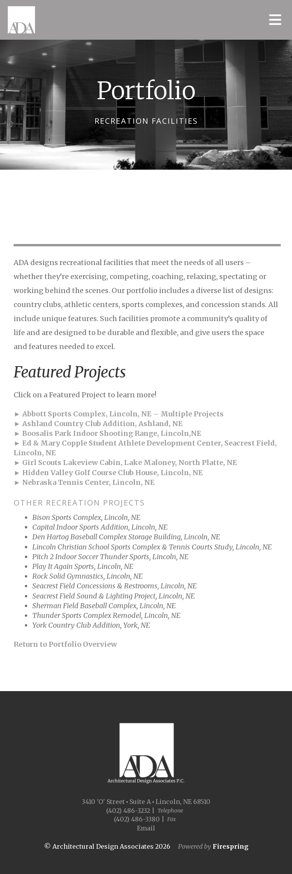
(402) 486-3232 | (130, 810)
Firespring (230, 846)
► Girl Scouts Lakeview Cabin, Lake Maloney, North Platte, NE (125, 462)
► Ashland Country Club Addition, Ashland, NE (98, 423)
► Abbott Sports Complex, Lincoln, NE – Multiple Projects (119, 413)
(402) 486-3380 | (139, 819)
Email (146, 828)
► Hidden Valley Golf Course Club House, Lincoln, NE (108, 472)
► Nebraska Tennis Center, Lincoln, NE (84, 482)
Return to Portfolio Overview (65, 644)
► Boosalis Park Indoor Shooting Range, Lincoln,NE (107, 433)
